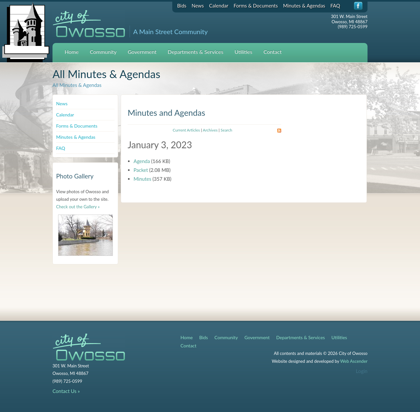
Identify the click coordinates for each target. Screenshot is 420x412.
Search (226, 130)
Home (72, 52)
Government (142, 52)
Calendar (218, 6)
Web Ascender (354, 361)
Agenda (142, 161)
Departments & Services (195, 52)
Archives (210, 130)
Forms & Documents (256, 6)
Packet (141, 170)
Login (362, 371)
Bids (181, 6)
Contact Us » (66, 391)
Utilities (243, 52)
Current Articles (186, 130)
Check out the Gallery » (78, 206)
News (198, 6)
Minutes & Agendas (304, 6)
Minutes (142, 179)
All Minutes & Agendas (76, 85)
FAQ (335, 6)
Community (103, 52)
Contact (272, 52)
